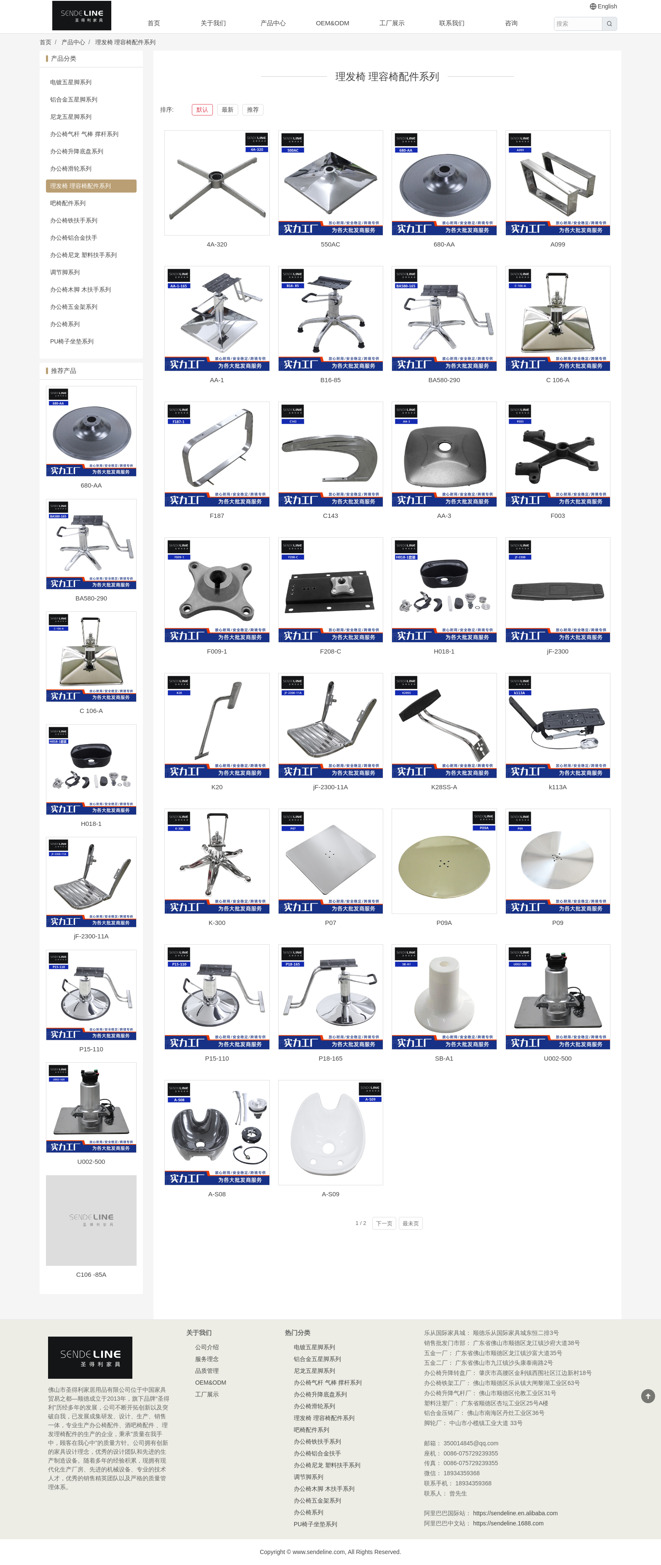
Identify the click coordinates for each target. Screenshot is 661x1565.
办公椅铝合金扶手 (73, 237)
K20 (217, 787)
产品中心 (273, 23)
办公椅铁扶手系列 (73, 220)
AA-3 (444, 515)
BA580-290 (91, 598)
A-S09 (330, 1194)
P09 (558, 922)
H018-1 (91, 823)
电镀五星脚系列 (70, 82)
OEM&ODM (332, 23)
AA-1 (217, 379)
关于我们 (213, 23)
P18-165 (331, 1058)
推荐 (253, 109)
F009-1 (217, 651)
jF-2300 (558, 651)
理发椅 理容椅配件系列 (125, 42)
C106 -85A (91, 1274)
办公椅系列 (65, 324)
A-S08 (217, 1194)
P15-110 (91, 1049)
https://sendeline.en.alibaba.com (515, 1513)
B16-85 (330, 379)
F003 (558, 515)
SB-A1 (444, 1058)
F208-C (330, 651)
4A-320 (217, 244)
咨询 (511, 23)
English (603, 6)
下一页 (384, 1223)
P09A (444, 922)
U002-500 (91, 1161)
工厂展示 (392, 23)
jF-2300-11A (91, 936)
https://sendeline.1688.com (508, 1523)
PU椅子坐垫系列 (72, 341)
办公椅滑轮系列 (70, 168)
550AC (330, 244)
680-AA (91, 485)
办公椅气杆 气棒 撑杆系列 (84, 134)
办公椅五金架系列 (73, 306)
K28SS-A (444, 787)
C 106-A (91, 710)
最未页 (411, 1223)
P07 (330, 922)
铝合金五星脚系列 (73, 99)
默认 (202, 109)
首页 (154, 23)
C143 (330, 515)
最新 (228, 109)
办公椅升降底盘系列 (76, 151)
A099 (558, 244)
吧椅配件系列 (68, 203)
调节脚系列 (65, 272)
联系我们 (452, 23)
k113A (558, 787)
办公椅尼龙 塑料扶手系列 (83, 255)
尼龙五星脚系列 (70, 116)
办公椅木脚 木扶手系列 (80, 289)
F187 (217, 515)
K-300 (217, 922)
